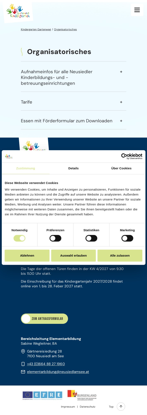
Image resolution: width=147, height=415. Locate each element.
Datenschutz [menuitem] (87, 406)
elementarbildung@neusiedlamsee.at (58, 371)
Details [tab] (73, 168)
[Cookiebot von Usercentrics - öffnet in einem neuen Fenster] (124, 156)
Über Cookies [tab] (121, 168)
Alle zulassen (120, 255)
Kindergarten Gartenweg (36, 29)
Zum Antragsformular (47, 319)
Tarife (26, 102)
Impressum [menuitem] (68, 406)
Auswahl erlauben (73, 255)
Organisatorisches (65, 29)
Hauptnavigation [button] (137, 9)
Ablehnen (27, 255)
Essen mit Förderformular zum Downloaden (66, 121)
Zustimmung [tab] (25, 168)
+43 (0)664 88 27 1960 (46, 364)
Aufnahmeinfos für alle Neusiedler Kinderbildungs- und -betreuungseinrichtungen (56, 77)
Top (111, 406)
